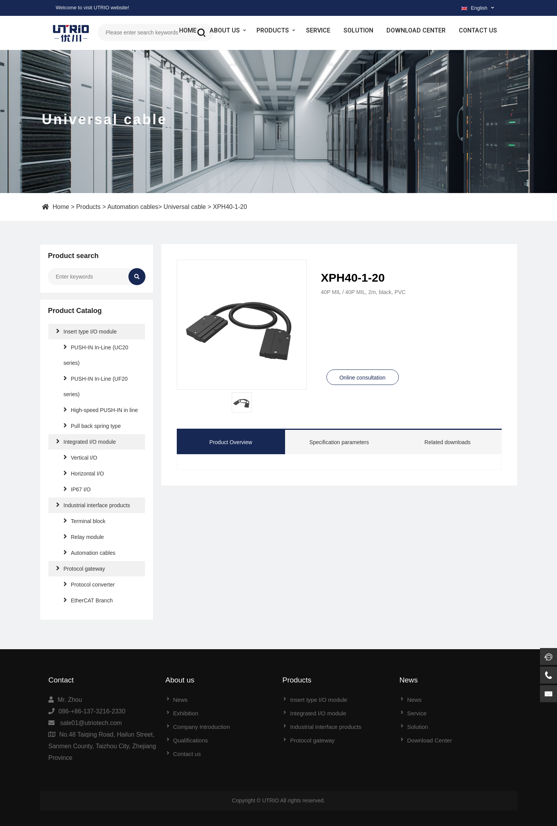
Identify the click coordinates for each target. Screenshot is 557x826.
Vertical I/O (80, 457)
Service (318, 30)
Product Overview (230, 442)
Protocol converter (89, 584)
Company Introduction (201, 726)
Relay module (83, 536)
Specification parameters (339, 442)
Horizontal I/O (83, 473)
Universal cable (185, 207)
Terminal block (84, 520)
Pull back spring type (92, 425)
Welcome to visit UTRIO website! (92, 7)
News (180, 699)
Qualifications (190, 740)
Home (187, 30)
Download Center (416, 30)
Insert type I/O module (86, 331)
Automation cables (132, 207)
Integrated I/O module (86, 441)
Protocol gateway (80, 568)
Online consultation (362, 378)
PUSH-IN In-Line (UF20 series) (95, 386)
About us (225, 30)
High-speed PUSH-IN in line (100, 409)
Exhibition (185, 713)
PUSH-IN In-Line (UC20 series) (95, 354)
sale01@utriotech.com (90, 723)
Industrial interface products (93, 504)
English (474, 8)
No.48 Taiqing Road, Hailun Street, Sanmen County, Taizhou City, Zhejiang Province (102, 746)
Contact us (478, 30)
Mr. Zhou (70, 699)
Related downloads (447, 442)
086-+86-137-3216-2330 (91, 711)
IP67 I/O (77, 489)
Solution (358, 30)
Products (272, 30)
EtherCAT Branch (88, 600)
